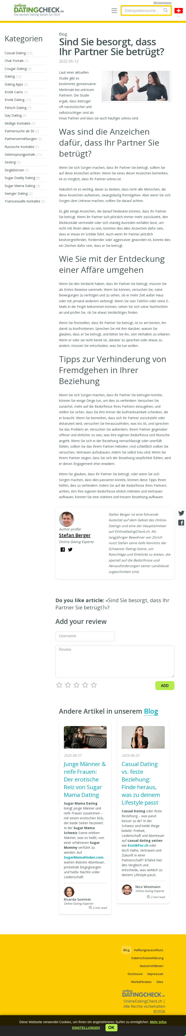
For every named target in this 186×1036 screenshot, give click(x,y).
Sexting (13, 162)
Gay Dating (15, 115)
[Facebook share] (181, 522)
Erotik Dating (18, 99)
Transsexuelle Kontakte (25, 201)
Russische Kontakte (22, 146)
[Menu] (114, 11)
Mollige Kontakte (20, 123)
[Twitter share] (181, 513)
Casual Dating (19, 53)
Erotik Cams (16, 92)
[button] (86, 1028)
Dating (13, 76)
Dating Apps (16, 84)
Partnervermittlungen (23, 139)
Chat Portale (17, 60)
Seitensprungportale (23, 154)
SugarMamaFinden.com (83, 857)
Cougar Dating (18, 68)
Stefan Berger (75, 535)
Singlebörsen (17, 170)
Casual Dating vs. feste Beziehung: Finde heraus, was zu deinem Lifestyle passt (141, 783)
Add (165, 685)
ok (111, 1027)
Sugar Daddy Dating (22, 178)
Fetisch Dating (18, 107)
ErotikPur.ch (138, 845)
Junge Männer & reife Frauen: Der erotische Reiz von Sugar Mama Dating (85, 779)
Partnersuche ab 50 (22, 131)
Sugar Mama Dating (22, 185)
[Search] (165, 10)
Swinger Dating (19, 193)
